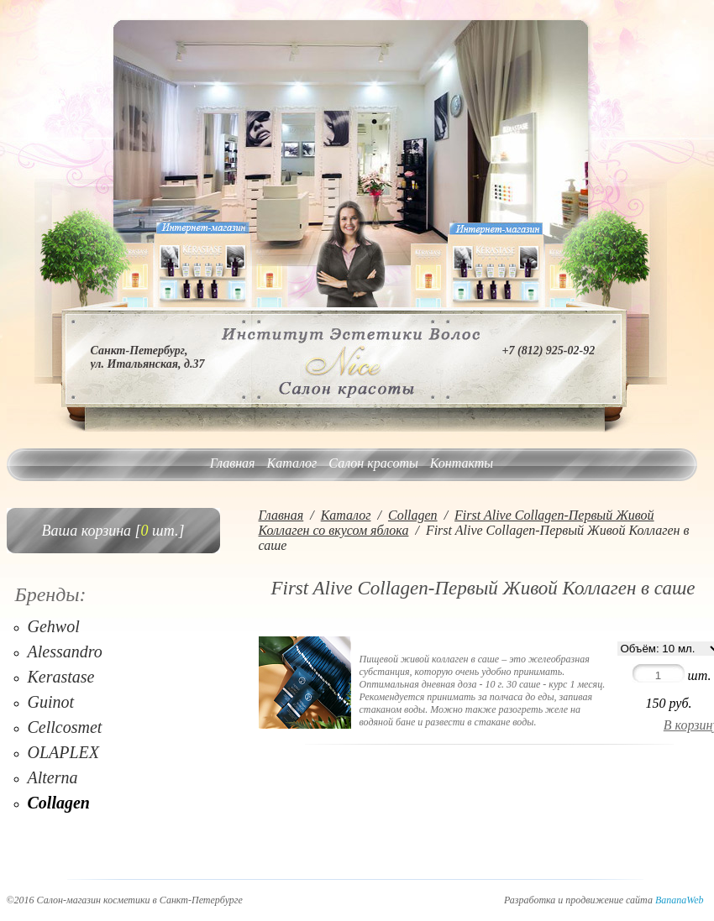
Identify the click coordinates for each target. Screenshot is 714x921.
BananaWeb (679, 900)
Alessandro (65, 651)
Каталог (292, 463)
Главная (232, 463)
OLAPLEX (64, 752)
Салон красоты (372, 463)
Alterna (53, 777)
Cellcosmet (65, 727)
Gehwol (54, 626)
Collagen (59, 802)
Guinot (51, 702)
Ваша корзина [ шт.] (113, 530)
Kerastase (61, 676)
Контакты (461, 463)
